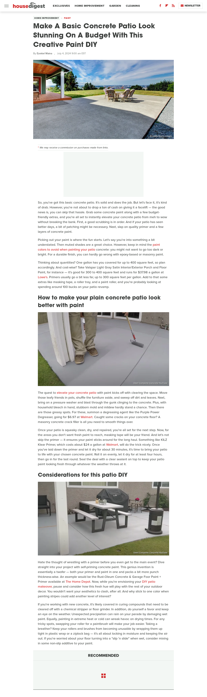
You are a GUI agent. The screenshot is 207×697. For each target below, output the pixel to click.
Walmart (87, 417)
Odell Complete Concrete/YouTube (150, 383)
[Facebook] (160, 6)
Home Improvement (89, 6)
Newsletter (190, 6)
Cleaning (133, 6)
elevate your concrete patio (76, 392)
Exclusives (61, 6)
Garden (115, 6)
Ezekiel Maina (44, 53)
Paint (67, 18)
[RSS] (173, 6)
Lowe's (42, 277)
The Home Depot (78, 581)
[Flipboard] (166, 6)
